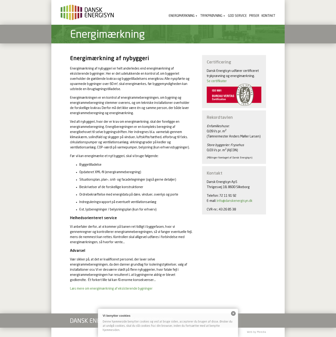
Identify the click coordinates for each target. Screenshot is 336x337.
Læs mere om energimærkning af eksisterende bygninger (111, 288)
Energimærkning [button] (182, 16)
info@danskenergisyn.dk (234, 201)
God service (237, 16)
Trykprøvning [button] (211, 16)
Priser (254, 16)
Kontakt (268, 16)
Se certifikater (217, 81)
